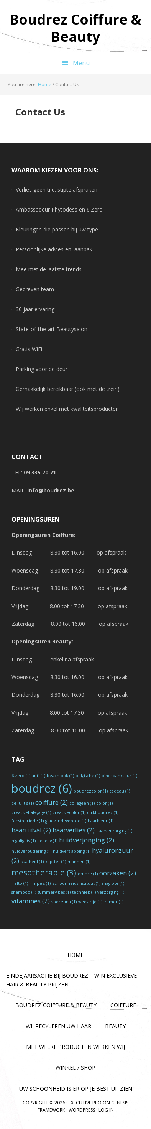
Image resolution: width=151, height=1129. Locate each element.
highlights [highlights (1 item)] (23, 840)
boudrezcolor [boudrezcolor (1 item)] (91, 791)
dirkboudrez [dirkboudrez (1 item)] (102, 812)
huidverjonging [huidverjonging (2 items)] (86, 839)
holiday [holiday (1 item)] (47, 840)
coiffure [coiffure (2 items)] (51, 802)
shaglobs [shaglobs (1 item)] (113, 883)
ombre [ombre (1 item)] (88, 873)
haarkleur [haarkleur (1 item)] (100, 821)
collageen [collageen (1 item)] (82, 803)
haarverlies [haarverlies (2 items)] (74, 829)
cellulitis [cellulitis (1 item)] (22, 803)
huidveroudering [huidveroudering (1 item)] (31, 851)
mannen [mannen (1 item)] (78, 861)
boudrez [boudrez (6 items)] (41, 788)
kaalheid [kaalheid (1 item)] (32, 861)
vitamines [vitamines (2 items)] (30, 900)
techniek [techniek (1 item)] (84, 892)
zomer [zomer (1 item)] (113, 901)
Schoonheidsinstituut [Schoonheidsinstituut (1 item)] (76, 883)
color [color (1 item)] (104, 803)
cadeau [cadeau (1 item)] (119, 791)
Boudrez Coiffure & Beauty (75, 27)
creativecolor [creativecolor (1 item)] (69, 812)
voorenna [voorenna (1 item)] (64, 901)
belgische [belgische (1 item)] (88, 775)
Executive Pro (85, 1102)
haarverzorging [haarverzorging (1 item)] (114, 831)
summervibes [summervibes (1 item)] (54, 892)
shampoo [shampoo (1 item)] (23, 892)
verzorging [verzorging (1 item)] (110, 892)
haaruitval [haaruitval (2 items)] (31, 829)
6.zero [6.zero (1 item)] (20, 775)
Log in (106, 1110)
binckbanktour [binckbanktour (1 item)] (119, 775)
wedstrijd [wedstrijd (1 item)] (90, 901)
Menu (81, 63)
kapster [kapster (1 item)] (55, 861)
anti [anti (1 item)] (38, 775)
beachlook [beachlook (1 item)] (60, 775)
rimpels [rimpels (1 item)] (40, 883)
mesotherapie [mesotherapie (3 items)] (43, 872)
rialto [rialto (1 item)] (19, 883)
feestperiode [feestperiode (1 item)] (27, 821)
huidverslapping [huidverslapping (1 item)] (71, 851)
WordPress (82, 1110)
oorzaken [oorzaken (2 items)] (117, 872)
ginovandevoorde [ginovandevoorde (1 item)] (65, 821)
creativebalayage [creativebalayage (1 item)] (31, 812)
